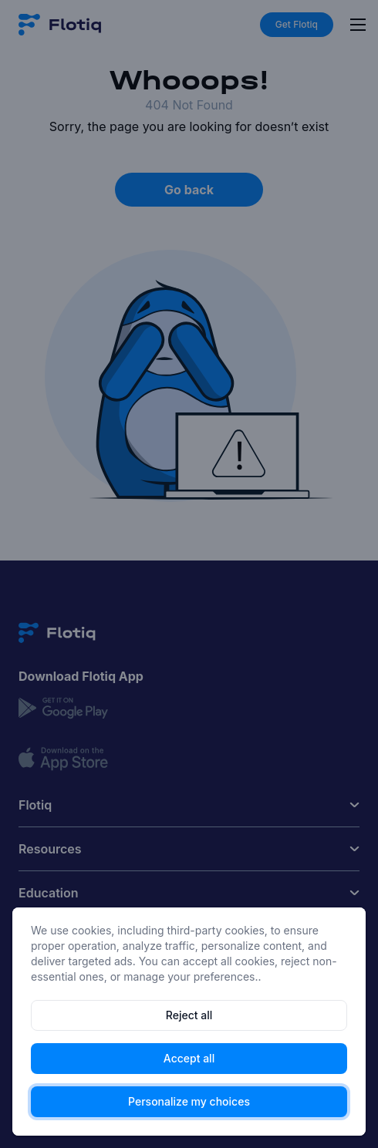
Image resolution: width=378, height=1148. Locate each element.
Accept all (189, 1058)
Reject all (189, 1015)
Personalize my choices (189, 1101)
